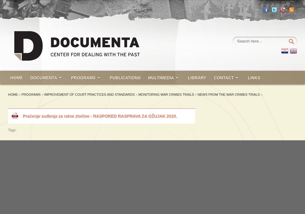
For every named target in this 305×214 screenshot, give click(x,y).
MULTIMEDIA (161, 77)
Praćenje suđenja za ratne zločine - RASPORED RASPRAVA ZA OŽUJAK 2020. (100, 116)
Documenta (43, 77)
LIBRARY (197, 77)
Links (254, 77)
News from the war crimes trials (229, 94)
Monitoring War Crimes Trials (166, 94)
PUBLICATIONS (125, 77)
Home (13, 94)
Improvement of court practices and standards (89, 94)
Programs (31, 94)
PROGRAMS (83, 77)
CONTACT (224, 77)
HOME (16, 77)
